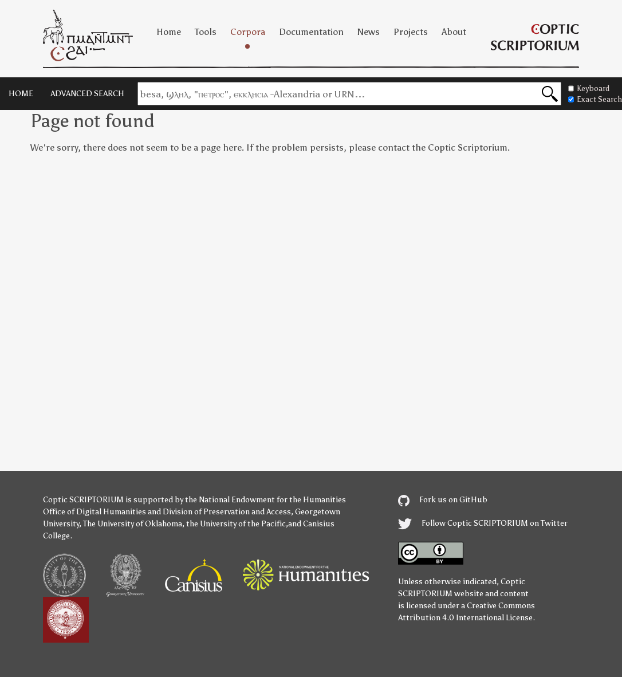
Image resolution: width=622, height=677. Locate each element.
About (454, 31)
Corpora (247, 31)
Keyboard (588, 88)
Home (168, 31)
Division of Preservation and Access (227, 512)
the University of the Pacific (236, 524)
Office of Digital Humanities (94, 512)
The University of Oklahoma (132, 524)
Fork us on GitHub (442, 500)
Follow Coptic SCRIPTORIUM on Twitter (483, 523)
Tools (205, 31)
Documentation (311, 31)
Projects (410, 31)
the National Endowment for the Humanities (265, 500)
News (368, 31)
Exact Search (595, 99)
